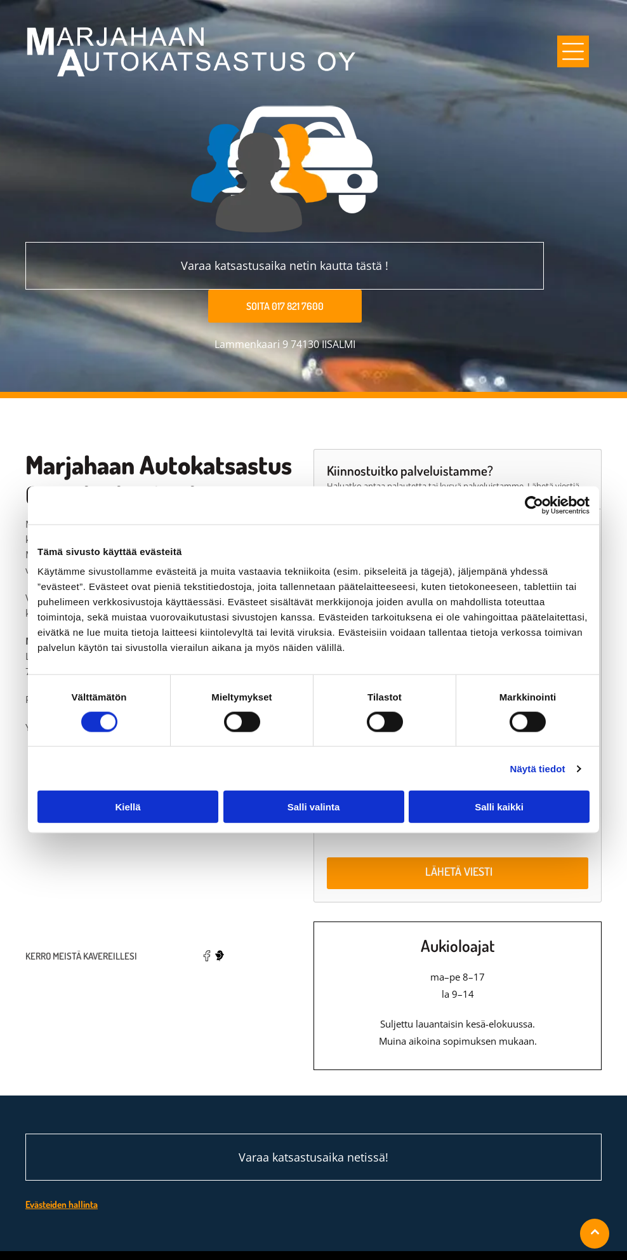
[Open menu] (573, 51)
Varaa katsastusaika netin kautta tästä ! (284, 265)
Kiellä (127, 777)
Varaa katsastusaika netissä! (313, 1098)
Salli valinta (313, 777)
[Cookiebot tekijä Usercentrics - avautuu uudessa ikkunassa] (534, 475)
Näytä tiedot (537, 739)
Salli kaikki (499, 777)
